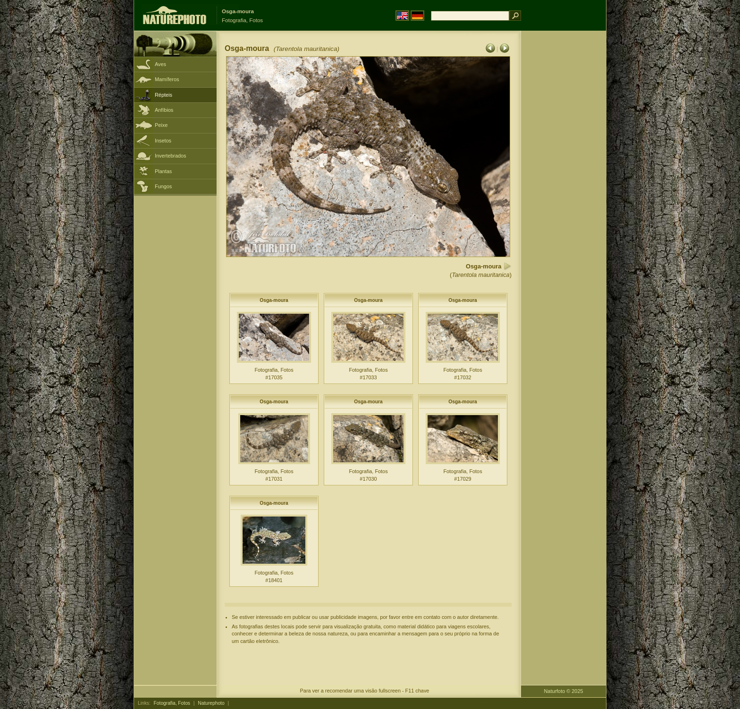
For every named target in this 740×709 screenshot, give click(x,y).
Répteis (163, 95)
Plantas (163, 171)
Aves (160, 64)
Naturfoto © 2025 (563, 691)
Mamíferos (167, 79)
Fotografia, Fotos (172, 703)
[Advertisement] (563, 181)
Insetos (163, 140)
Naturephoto (211, 703)
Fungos (163, 186)
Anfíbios (164, 110)
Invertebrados (170, 155)
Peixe (161, 125)
